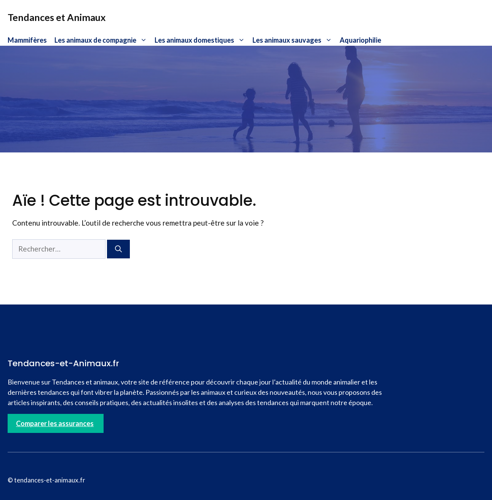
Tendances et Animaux (57, 17)
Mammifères (27, 40)
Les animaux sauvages (294, 40)
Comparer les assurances (55, 423)
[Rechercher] (118, 249)
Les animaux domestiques (202, 40)
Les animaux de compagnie (102, 40)
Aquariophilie (360, 40)
